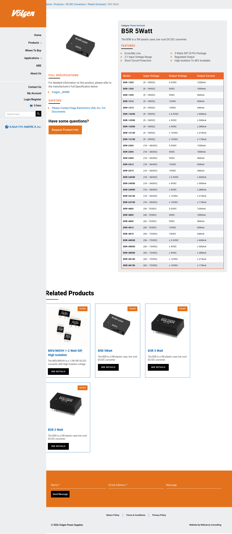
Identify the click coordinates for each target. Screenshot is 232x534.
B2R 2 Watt (62, 431)
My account (34, 93)
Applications (31, 58)
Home (37, 35)
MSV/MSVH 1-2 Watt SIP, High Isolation (72, 353)
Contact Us (34, 87)
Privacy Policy (166, 515)
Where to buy (33, 50)
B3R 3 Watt (162, 351)
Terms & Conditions (139, 515)
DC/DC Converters (82, 4)
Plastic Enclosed (103, 4)
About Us (35, 73)
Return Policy (112, 515)
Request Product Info (71, 130)
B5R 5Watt (112, 351)
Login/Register (32, 99)
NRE (38, 65)
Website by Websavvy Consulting (204, 525)
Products (33, 42)
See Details (64, 372)
